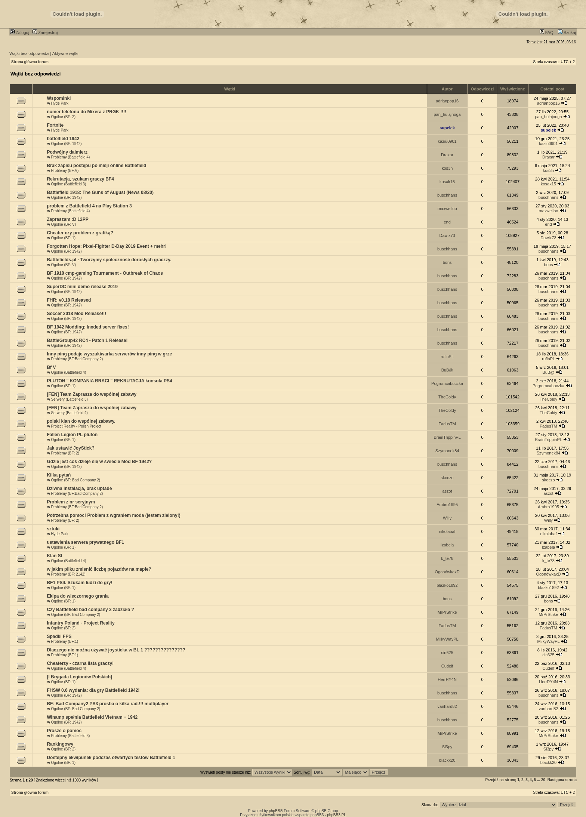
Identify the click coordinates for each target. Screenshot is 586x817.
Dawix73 (447, 235)
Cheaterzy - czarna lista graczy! (80, 663)
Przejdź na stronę (500, 780)
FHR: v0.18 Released (69, 300)
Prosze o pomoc (64, 730)
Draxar (447, 154)
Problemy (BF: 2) (65, 453)
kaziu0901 (447, 141)
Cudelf (447, 666)
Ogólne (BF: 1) (63, 238)
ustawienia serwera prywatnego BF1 (85, 542)
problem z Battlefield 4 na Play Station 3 (89, 206)
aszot (447, 491)
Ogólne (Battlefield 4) (68, 372)
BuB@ (447, 370)
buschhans (447, 195)
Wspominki (59, 98)
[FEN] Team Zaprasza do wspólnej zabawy (91, 394)
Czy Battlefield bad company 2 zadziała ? (90, 609)
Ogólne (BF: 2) (63, 117)
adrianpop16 (447, 101)
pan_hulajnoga (447, 114)
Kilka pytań (59, 475)
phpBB (274, 811)
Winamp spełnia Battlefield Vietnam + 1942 (92, 717)
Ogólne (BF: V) (63, 224)
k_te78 (447, 558)
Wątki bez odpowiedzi (29, 53)
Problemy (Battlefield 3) (70, 736)
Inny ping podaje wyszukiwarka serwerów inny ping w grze (109, 354)
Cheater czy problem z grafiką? (80, 232)
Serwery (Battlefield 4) (69, 413)
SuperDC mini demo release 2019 (82, 286)
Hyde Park (59, 103)
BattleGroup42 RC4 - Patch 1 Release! (87, 340)
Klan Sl (54, 555)
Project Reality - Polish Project (76, 426)
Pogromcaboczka (447, 383)
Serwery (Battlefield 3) (69, 399)
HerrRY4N (447, 679)
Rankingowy (60, 744)
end (447, 222)
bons (447, 262)
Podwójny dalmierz (67, 152)
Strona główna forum (30, 62)
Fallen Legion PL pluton (72, 434)
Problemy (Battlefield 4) (70, 157)
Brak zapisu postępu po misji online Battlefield (96, 165)
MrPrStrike (447, 612)
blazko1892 (447, 585)
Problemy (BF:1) (64, 641)
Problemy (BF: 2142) (68, 574)
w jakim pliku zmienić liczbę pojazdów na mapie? (99, 569)
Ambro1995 (447, 504)
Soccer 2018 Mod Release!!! (76, 313)
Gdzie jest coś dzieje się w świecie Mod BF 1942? (99, 461)
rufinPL (447, 356)
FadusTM (447, 424)
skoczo (447, 477)
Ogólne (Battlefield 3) (68, 184)
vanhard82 (447, 706)
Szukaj (567, 32)
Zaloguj (19, 32)
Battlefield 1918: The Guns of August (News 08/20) (100, 192)
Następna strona (562, 780)
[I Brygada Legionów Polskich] (79, 676)
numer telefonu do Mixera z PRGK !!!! (86, 111)
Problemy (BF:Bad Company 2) (77, 359)
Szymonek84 (447, 450)
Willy (447, 518)
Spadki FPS (59, 636)
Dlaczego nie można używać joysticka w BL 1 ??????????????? (116, 650)
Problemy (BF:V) (64, 171)
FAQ (546, 32)
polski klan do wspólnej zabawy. (81, 421)
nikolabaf (447, 531)
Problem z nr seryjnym (71, 502)
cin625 (447, 652)
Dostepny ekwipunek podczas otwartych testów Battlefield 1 (111, 757)
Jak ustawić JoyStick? (70, 448)
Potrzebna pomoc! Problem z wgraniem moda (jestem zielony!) (113, 515)
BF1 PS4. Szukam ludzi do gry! (79, 582)
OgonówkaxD (447, 572)
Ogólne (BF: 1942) (66, 144)
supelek (447, 128)
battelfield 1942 (63, 138)
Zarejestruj (45, 32)
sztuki (53, 528)
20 (543, 780)
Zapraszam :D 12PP (67, 219)
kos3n (447, 168)
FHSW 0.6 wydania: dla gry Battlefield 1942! (93, 690)
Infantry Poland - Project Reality (80, 623)
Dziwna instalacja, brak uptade (79, 488)
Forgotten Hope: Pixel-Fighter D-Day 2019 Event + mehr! (106, 246)
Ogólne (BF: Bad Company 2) (75, 480)
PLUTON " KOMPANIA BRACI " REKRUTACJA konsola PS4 (109, 380)
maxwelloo (447, 208)
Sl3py (447, 746)
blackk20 (447, 760)
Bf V (51, 367)
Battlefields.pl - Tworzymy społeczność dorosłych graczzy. (109, 259)
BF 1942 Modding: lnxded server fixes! (88, 327)
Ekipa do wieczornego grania (77, 596)
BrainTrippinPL (447, 437)
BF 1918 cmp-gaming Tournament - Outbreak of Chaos (105, 273)
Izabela (447, 545)
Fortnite (55, 125)
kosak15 (447, 181)
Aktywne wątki (65, 53)
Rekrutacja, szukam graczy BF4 (80, 179)
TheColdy (447, 397)
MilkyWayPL (447, 639)
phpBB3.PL (336, 815)
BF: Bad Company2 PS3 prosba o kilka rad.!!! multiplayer (107, 703)
